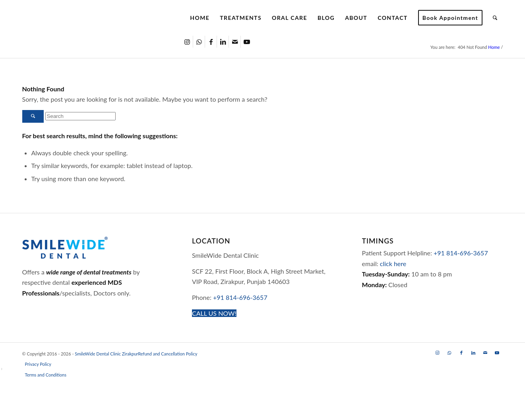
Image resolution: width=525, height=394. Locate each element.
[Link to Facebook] (211, 42)
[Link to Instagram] (187, 42)
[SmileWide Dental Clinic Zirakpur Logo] (91, 18)
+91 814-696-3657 (240, 297)
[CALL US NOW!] (214, 313)
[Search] (495, 18)
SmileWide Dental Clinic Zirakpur (106, 353)
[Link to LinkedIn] (223, 42)
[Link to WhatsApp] (199, 42)
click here (393, 263)
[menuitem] (200, 18)
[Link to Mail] (234, 42)
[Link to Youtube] (247, 42)
